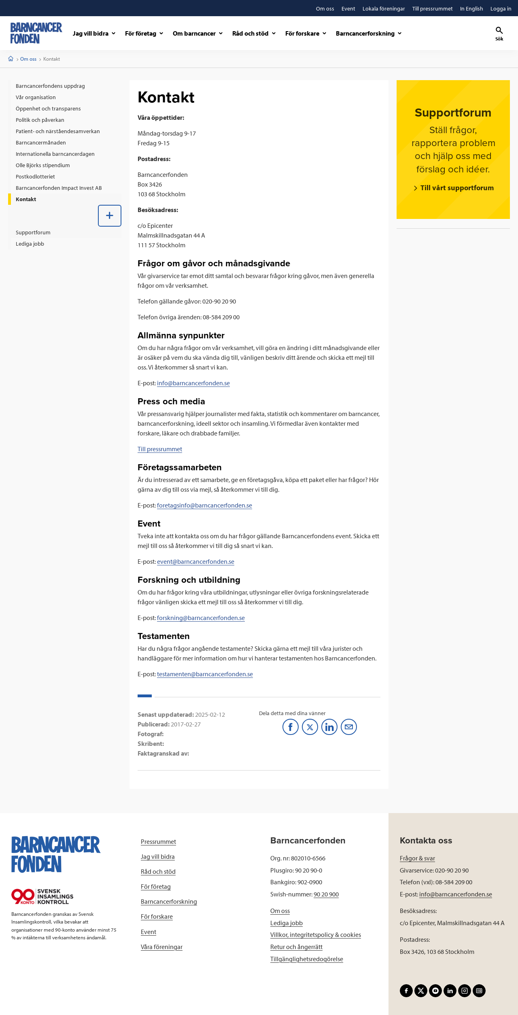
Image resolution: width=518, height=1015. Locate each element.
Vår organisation (36, 97)
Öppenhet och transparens (48, 108)
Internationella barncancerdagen (55, 153)
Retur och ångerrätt (296, 947)
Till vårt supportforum (456, 187)
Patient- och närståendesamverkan (58, 131)
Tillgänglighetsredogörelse (306, 959)
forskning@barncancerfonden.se (201, 618)
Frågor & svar (417, 858)
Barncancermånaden (41, 142)
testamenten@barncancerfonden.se (205, 674)
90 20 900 (326, 894)
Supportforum (33, 232)
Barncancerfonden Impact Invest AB (59, 187)
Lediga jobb (30, 243)
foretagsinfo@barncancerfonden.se (204, 505)
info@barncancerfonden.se (193, 383)
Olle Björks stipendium (43, 165)
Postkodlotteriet (35, 176)
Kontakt (26, 199)
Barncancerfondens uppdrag (50, 85)
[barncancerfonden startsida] (36, 33)
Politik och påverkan (40, 119)
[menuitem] (64, 85)
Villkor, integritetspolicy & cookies (315, 934)
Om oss (28, 58)
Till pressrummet (160, 449)
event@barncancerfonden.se (195, 561)
